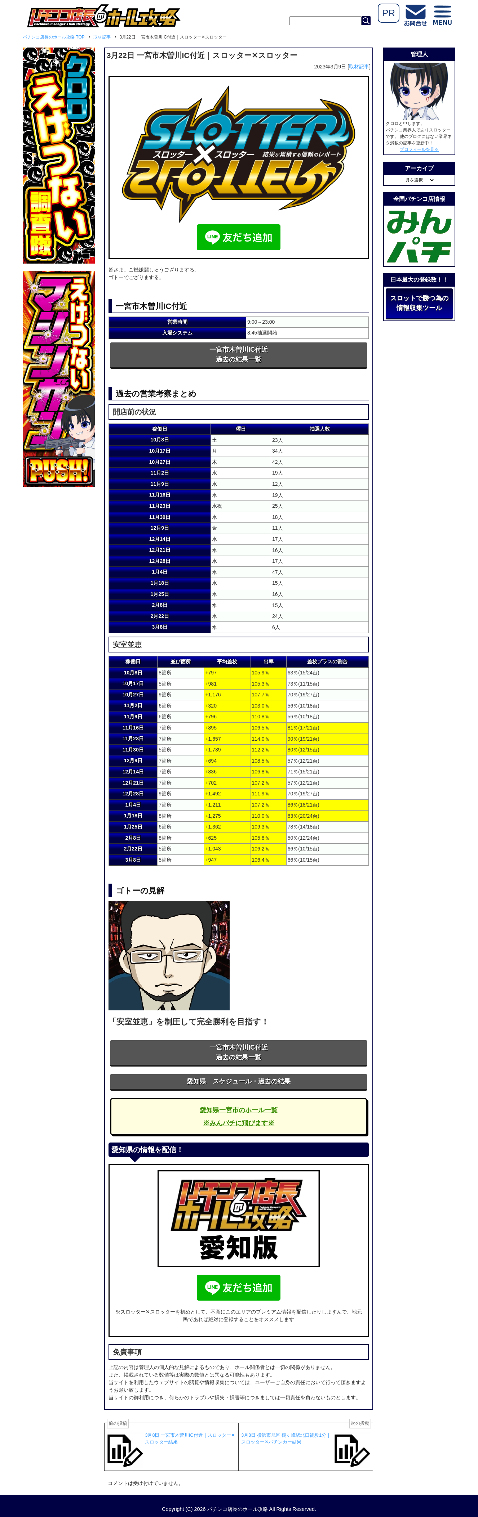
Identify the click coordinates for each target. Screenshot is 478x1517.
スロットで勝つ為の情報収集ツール (419, 303)
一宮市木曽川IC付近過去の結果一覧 (238, 354)
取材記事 (359, 66)
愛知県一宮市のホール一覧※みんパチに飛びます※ (239, 1117)
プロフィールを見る (419, 149)
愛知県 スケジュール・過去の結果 (239, 1081)
